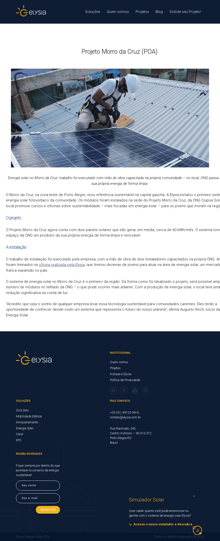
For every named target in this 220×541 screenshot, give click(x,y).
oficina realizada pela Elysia (62, 264)
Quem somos (118, 12)
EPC (19, 440)
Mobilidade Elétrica (29, 416)
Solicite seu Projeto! (185, 12)
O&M (19, 434)
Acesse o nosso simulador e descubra (162, 524)
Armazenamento (27, 422)
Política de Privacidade (125, 380)
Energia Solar (24, 428)
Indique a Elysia (120, 374)
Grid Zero (22, 410)
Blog (159, 12)
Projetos (142, 12)
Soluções (92, 12)
